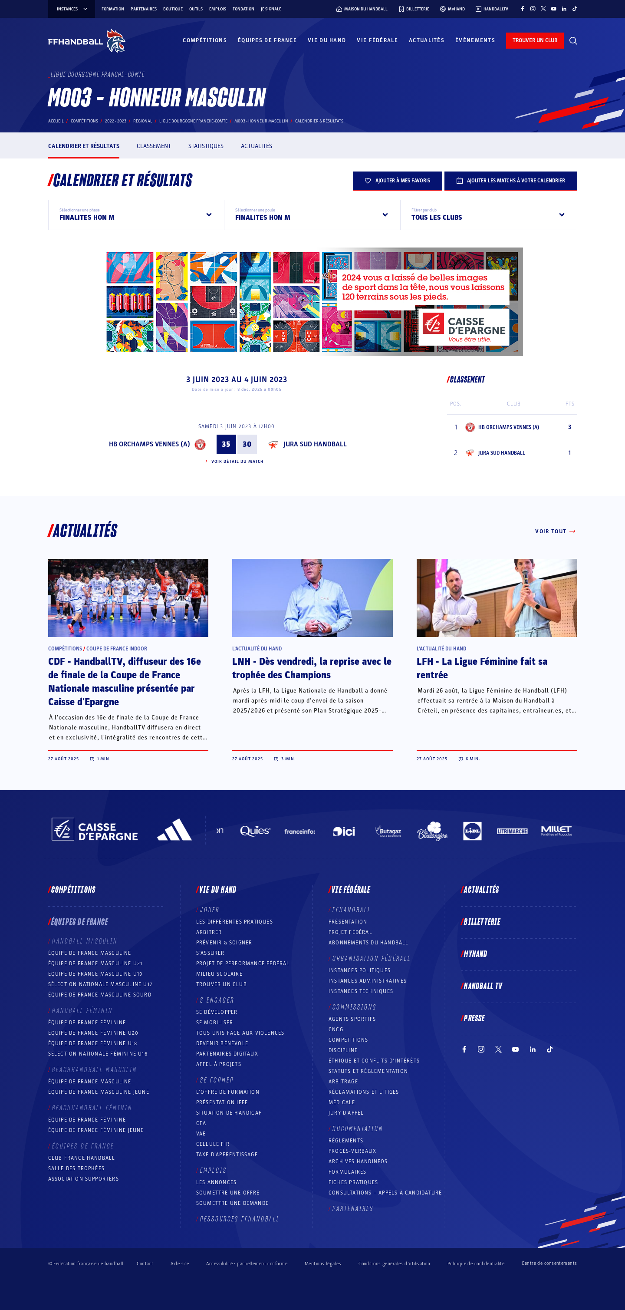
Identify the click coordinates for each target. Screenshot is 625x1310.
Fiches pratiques (353, 1182)
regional (142, 121)
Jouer (210, 910)
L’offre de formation (228, 1092)
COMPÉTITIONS (348, 1040)
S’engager (217, 1000)
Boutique (173, 9)
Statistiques (206, 146)
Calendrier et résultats (83, 146)
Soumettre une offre (228, 1193)
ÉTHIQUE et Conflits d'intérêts (374, 1061)
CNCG (336, 1029)
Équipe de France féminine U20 (93, 1033)
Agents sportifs (352, 1019)
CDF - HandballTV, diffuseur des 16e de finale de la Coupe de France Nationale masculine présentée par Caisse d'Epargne (124, 682)
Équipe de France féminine (87, 1023)
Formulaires (347, 1172)
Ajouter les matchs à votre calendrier (511, 181)
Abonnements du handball (369, 943)
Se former (217, 1080)
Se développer (217, 1012)
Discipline (343, 1050)
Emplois (217, 9)
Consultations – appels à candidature (385, 1193)
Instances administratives (368, 981)
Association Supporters (83, 1179)
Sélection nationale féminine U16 (98, 1054)
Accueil (56, 121)
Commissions (354, 1007)
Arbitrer (209, 932)
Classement (154, 146)
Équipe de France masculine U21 (95, 963)
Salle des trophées (76, 1168)
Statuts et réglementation (368, 1071)
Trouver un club (221, 984)
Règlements (346, 1141)
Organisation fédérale (371, 958)
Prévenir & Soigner (224, 943)
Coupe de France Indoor (116, 649)
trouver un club (535, 40)
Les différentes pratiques (234, 922)
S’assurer (210, 953)
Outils (196, 9)
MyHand (475, 954)
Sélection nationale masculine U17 (100, 984)
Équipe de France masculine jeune (98, 1092)
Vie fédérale (377, 40)
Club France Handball (81, 1158)
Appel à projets (218, 1064)
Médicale (342, 1102)
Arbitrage (343, 1082)
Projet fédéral (350, 932)
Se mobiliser (214, 1023)
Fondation (243, 9)
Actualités (426, 40)
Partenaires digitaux (227, 1054)
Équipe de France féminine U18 (93, 1043)
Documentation (357, 1128)
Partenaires (144, 9)
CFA (201, 1123)
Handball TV (483, 986)
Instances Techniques (361, 991)
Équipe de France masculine (90, 953)
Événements (475, 40)
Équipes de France (267, 40)
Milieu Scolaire (219, 974)
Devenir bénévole (222, 1043)
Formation (113, 9)
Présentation (348, 922)
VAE (201, 1134)
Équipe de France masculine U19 (95, 974)
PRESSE (474, 1018)
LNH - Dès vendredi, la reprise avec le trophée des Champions (311, 668)
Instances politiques (360, 970)
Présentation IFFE (222, 1102)
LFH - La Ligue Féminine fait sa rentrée (482, 668)
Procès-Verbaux (352, 1151)
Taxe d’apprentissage (227, 1155)
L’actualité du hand (257, 649)
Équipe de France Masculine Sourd (99, 995)
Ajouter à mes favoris (397, 181)
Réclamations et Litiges (364, 1092)
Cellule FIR (213, 1144)
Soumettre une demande (232, 1203)
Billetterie (482, 922)
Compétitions (205, 40)
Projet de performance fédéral (243, 963)
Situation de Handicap (229, 1113)
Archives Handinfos (358, 1161)
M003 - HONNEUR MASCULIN (261, 121)
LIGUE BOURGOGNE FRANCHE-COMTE (193, 121)
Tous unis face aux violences (240, 1033)
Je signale (271, 9)
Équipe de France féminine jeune (96, 1130)
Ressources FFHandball (240, 1219)
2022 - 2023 (115, 121)
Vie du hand (327, 40)
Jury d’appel (346, 1113)
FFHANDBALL (351, 910)
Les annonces (216, 1182)
